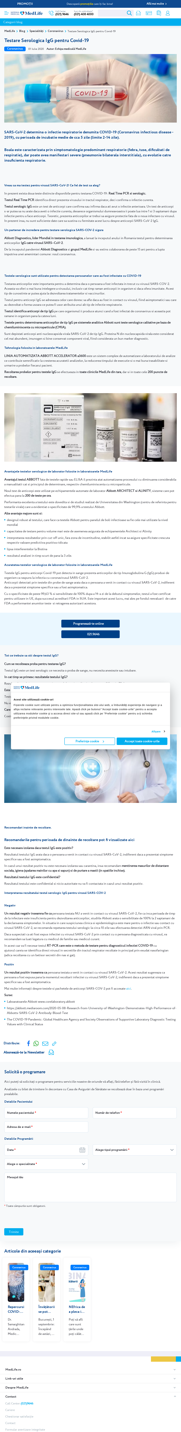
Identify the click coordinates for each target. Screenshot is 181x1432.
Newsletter (137, 13)
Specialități (36, 31)
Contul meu (167, 13)
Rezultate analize (158, 13)
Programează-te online (88, 623)
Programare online (174, 13)
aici (128, 988)
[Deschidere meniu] (6, 11)
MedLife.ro (13, 1364)
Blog (22, 31)
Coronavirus (55, 31)
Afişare (156, 731)
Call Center (19, 1398)
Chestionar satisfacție (19, 1411)
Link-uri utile (14, 1373)
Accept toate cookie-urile (142, 741)
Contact (10, 1391)
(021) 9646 (62, 14)
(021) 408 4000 (84, 14)
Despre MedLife (16, 1382)
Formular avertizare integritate (25, 1424)
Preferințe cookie (89, 741)
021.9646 (93, 634)
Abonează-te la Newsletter (24, 1052)
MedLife (9, 31)
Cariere (10, 1404)
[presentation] (31, 1218)
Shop (147, 13)
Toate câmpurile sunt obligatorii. (25, 1206)
